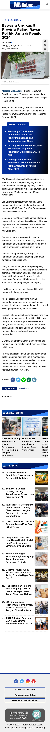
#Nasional (24, 388)
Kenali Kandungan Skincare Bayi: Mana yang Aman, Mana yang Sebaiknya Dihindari (20, 557)
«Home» (6, 20)
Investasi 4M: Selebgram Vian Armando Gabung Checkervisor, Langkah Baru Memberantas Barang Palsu (19, 510)
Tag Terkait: (9, 388)
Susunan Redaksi (25, 689)
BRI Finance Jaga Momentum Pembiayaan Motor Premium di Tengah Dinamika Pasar (19, 606)
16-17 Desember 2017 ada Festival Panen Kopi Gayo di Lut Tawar (20, 524)
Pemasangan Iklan (25, 695)
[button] (45, 49)
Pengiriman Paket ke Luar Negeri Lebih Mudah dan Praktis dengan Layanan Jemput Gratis (19, 541)
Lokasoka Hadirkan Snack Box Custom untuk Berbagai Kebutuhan (19, 475)
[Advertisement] (22, 652)
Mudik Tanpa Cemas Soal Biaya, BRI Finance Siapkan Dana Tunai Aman (31, 444)
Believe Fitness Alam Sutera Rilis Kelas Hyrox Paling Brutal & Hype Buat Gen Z (20, 574)
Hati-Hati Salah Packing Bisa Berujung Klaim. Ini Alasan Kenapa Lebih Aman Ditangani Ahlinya (19, 590)
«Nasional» (16, 20)
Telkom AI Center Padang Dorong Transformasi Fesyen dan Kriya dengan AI (20, 492)
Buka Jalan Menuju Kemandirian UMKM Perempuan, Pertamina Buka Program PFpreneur (11, 447)
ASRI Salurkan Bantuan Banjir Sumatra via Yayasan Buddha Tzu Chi (19, 621)
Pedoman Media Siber (25, 700)
